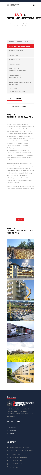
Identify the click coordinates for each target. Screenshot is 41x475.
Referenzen (12, 430)
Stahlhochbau (15, 64)
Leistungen (28, 24)
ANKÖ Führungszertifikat (17, 106)
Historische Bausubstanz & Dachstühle (20, 83)
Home (20, 24)
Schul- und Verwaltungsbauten (17, 90)
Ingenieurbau (14, 59)
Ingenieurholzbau (16, 50)
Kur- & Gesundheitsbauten (19, 46)
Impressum (12, 437)
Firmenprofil (12, 427)
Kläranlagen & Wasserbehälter (15, 76)
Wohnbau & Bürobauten (18, 42)
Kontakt (11, 433)
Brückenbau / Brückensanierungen (17, 70)
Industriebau (14, 55)
